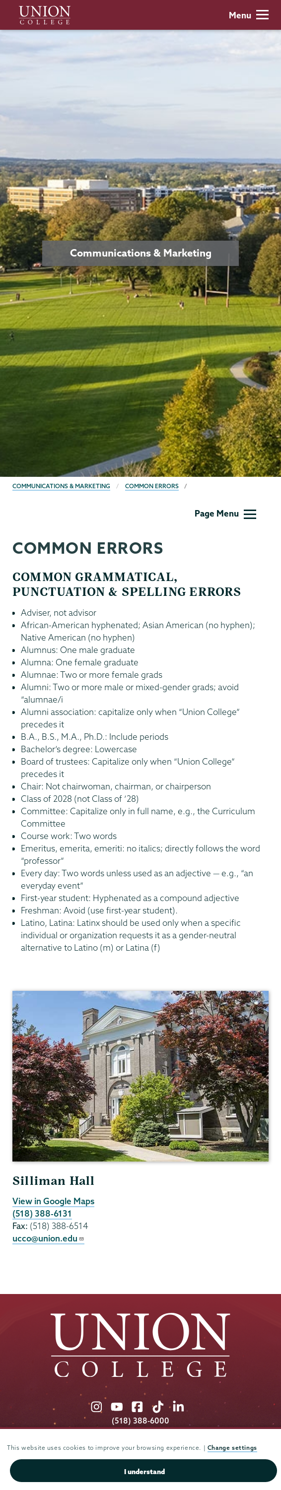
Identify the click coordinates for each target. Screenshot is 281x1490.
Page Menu (225, 513)
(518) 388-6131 (42, 1213)
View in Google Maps (53, 1201)
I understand (144, 1471)
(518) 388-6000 (140, 1420)
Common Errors (152, 486)
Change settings (232, 1447)
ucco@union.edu (48, 1238)
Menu (249, 15)
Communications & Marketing (61, 486)
